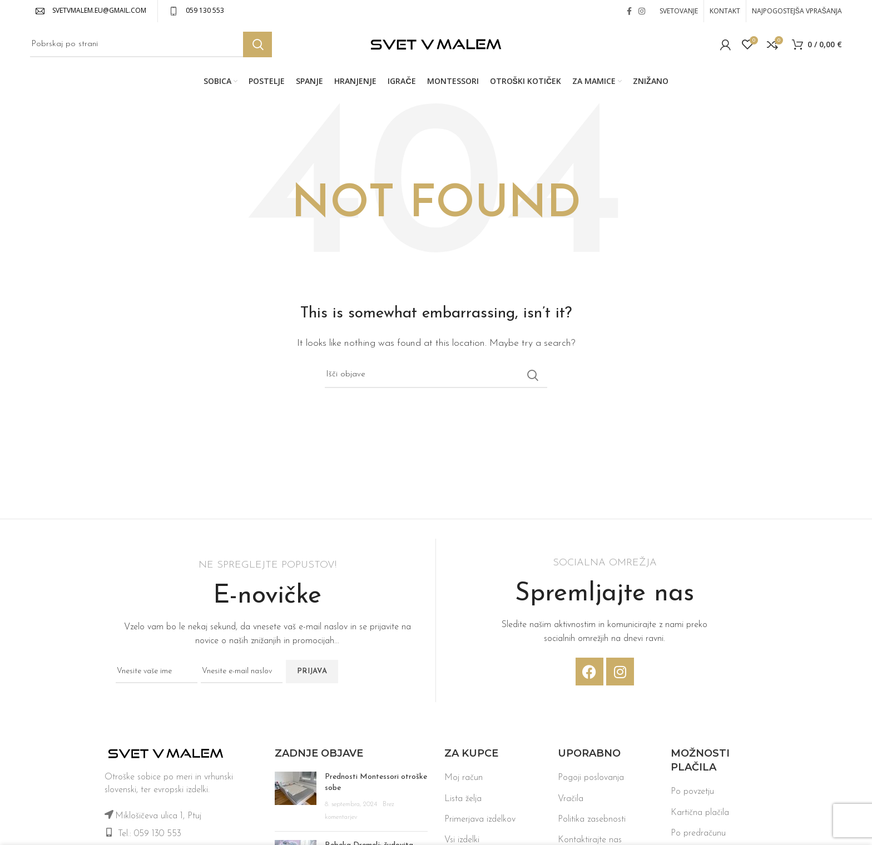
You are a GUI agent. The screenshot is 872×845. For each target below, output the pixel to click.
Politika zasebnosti (592, 821)
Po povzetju (692, 794)
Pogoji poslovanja (591, 780)
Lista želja (463, 801)
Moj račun (463, 780)
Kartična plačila (700, 815)
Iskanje (257, 46)
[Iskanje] (151, 46)
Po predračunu (698, 836)
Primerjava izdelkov (480, 821)
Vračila (570, 801)
